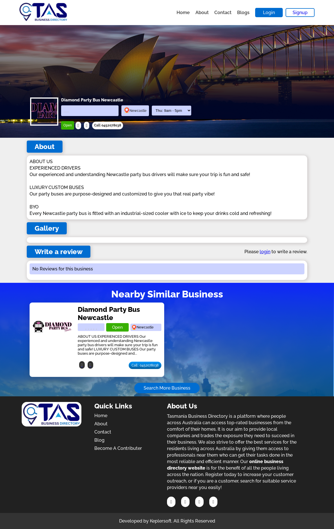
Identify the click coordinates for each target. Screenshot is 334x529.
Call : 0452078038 (145, 365)
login (265, 251)
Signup (300, 12)
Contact (222, 12)
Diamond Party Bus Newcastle (109, 313)
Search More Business (167, 388)
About (202, 12)
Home (183, 12)
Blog (99, 440)
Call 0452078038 (107, 125)
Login (269, 12)
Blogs (243, 12)
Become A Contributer (118, 448)
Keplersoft (161, 521)
